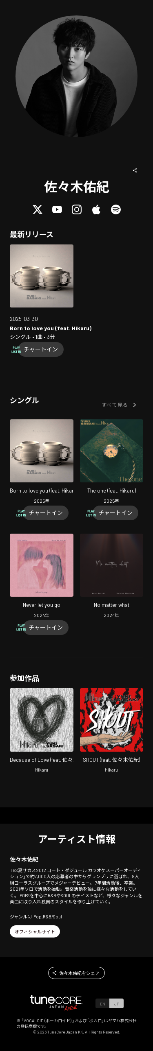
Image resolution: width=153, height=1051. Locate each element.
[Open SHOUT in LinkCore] (112, 731)
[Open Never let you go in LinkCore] (41, 577)
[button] (135, 170)
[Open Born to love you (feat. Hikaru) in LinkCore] (41, 276)
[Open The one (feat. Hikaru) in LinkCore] (112, 462)
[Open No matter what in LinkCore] (112, 577)
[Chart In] (41, 349)
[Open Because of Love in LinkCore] (41, 731)
